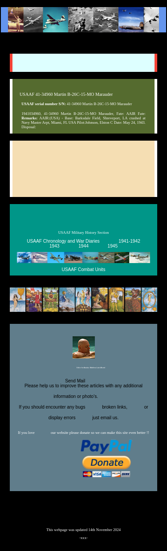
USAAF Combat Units (84, 269)
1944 (83, 246)
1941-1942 (129, 241)
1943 (54, 246)
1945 (113, 246)
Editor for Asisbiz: (83, 368)
